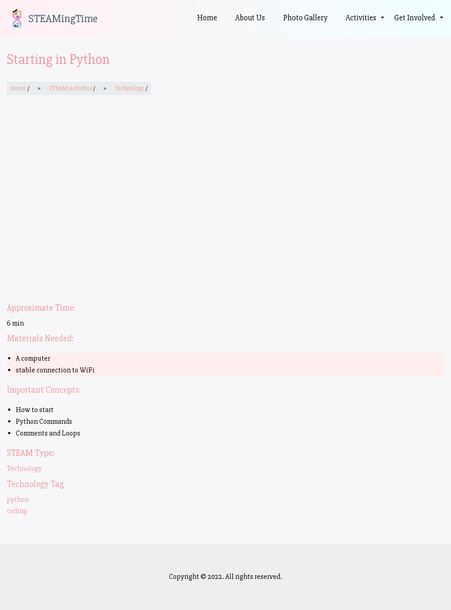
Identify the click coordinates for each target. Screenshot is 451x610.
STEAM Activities (70, 88)
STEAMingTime (63, 19)
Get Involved (419, 23)
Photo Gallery (305, 18)
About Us (250, 18)
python (18, 499)
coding (17, 510)
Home (207, 18)
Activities (365, 23)
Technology (129, 88)
